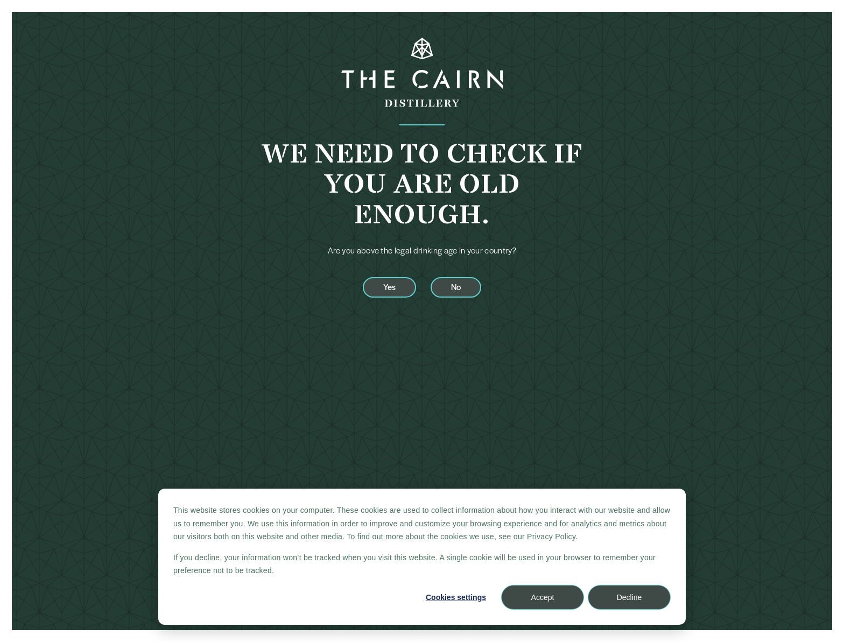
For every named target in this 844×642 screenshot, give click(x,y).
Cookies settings (456, 597)
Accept (542, 597)
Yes (389, 286)
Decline (629, 597)
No (456, 286)
